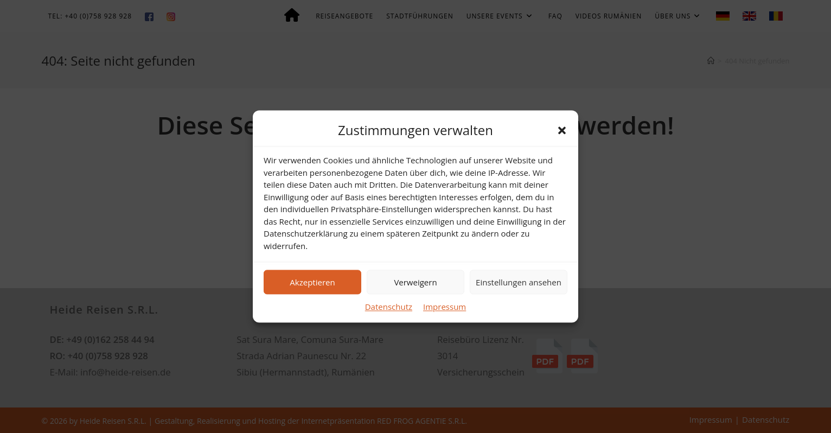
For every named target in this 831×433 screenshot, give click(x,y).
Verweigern (415, 282)
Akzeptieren (312, 282)
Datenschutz (388, 307)
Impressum (444, 307)
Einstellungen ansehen (518, 282)
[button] (562, 130)
